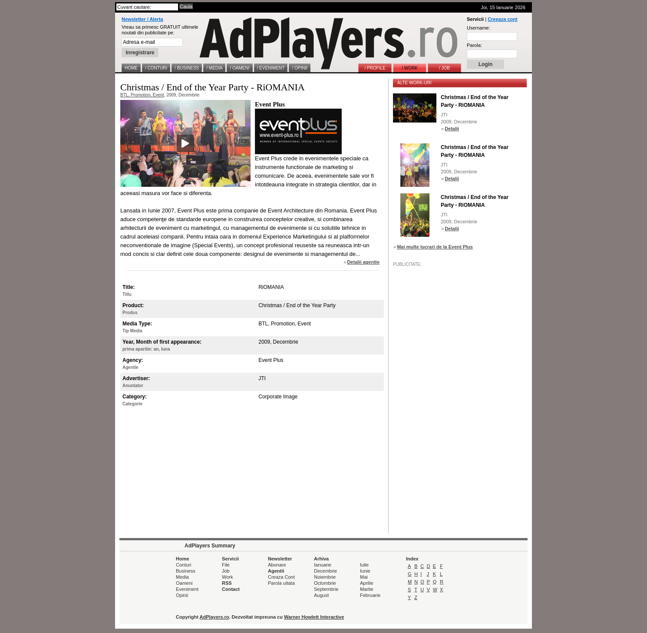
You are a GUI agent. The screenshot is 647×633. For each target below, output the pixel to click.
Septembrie (326, 589)
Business (185, 570)
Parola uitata (281, 583)
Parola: (474, 45)
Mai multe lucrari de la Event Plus (435, 246)
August (321, 595)
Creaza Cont (281, 577)
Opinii (182, 595)
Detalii (452, 128)
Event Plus (270, 104)
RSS (227, 583)
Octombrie (325, 583)
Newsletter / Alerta (142, 19)
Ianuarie (322, 564)
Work (227, 577)
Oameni (184, 583)
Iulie (364, 564)
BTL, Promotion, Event (142, 95)
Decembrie (325, 570)
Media (182, 577)
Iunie (365, 570)
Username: (478, 27)
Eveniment (187, 589)
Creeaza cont (502, 19)
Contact (231, 589)
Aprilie (366, 583)
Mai (364, 577)
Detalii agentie (363, 262)
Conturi (183, 564)
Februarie (370, 595)
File (226, 564)
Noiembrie (325, 577)
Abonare (277, 564)
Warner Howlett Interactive (314, 617)
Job (226, 570)
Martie (366, 589)
